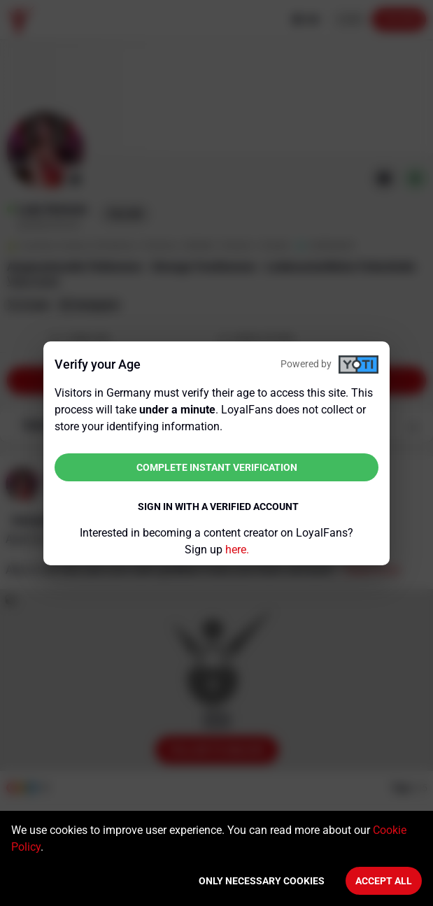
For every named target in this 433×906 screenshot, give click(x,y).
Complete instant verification (216, 467)
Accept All (383, 880)
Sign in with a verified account (218, 506)
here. (237, 549)
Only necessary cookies (262, 880)
